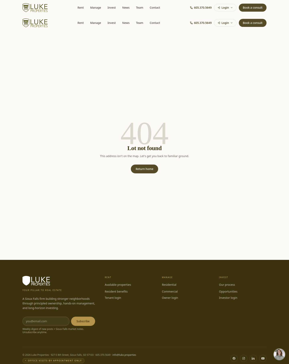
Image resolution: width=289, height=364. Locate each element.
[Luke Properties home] (35, 7)
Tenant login (113, 298)
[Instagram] (243, 358)
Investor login (228, 298)
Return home (144, 169)
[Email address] (45, 321)
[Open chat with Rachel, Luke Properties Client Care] (279, 354)
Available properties (118, 285)
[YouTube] (263, 358)
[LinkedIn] (253, 358)
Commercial (170, 291)
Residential (169, 285)
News (126, 7)
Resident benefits (116, 291)
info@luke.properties (124, 355)
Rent (80, 7)
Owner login (170, 298)
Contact (155, 7)
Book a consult (253, 7)
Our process (227, 285)
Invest (112, 7)
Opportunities (228, 291)
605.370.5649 (201, 7)
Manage (95, 7)
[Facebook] (234, 358)
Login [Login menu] (225, 7)
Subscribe (83, 321)
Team (139, 7)
